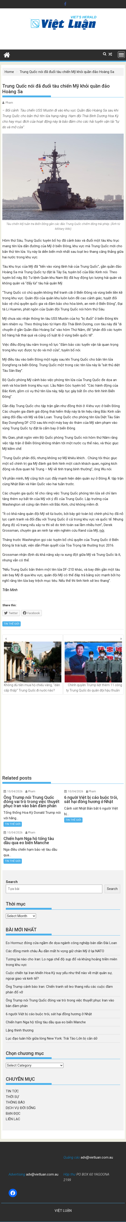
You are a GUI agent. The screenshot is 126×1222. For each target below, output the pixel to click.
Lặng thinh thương (19, 1030)
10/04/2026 (15, 791)
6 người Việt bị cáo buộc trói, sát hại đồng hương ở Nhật (49, 1014)
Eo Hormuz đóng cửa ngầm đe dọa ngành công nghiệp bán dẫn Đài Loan (61, 943)
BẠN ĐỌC (13, 1113)
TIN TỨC (12, 1091)
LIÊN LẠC (13, 1119)
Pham (9, 102)
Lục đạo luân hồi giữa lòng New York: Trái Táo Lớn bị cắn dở (51, 1038)
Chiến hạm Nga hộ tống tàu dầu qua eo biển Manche (46, 1022)
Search (12, 882)
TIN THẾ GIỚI (11, 623)
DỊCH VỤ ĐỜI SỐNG (21, 1108)
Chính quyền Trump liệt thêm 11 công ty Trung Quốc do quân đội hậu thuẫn (93, 667)
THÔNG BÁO (15, 1102)
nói (101, 530)
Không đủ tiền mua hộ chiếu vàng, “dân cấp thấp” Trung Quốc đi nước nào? (32, 667)
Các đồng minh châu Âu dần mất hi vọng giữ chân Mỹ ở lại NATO (55, 951)
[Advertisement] (62, 734)
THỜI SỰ (12, 1097)
